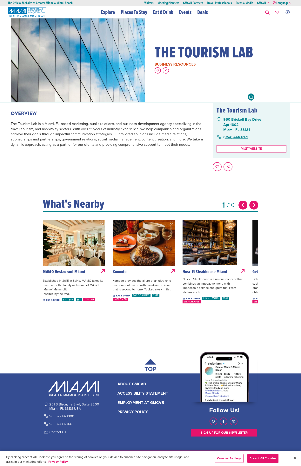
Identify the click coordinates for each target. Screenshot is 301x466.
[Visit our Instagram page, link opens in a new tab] (213, 421)
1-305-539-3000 (61, 416)
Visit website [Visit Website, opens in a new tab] (251, 148)
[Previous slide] (242, 205)
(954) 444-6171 (235, 136)
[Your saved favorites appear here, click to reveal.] (277, 12)
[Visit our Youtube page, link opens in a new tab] (233, 421)
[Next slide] (253, 205)
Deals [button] (202, 12)
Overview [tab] (24, 113)
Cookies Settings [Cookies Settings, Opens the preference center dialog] (229, 458)
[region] (150, 458)
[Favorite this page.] (158, 70)
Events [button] (185, 12)
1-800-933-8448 (61, 424)
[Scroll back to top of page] (150, 366)
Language (282, 3)
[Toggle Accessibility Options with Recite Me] (287, 12)
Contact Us (57, 432)
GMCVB (263, 3)
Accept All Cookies (263, 458)
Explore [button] (108, 12)
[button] (267, 12)
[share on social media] (166, 70)
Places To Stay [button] (134, 12)
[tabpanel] (107, 134)
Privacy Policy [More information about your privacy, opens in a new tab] (58, 461)
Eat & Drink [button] (163, 12)
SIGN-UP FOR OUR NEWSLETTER (224, 432)
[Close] (295, 458)
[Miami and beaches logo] (74, 388)
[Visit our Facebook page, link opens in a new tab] (223, 421)
